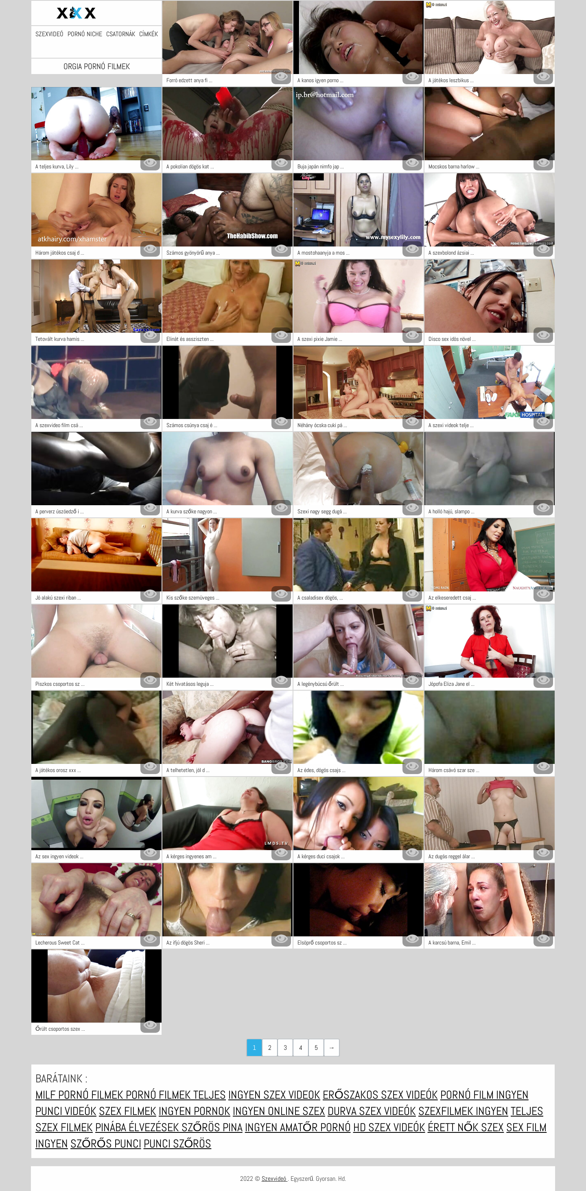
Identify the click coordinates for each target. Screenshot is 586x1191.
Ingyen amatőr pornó (298, 1127)
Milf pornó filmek (80, 1095)
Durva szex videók (372, 1111)
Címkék (148, 34)
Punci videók (65, 1111)
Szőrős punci (105, 1143)
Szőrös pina (212, 1127)
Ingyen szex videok (274, 1095)
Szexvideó (49, 34)
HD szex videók (389, 1127)
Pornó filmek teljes (176, 1095)
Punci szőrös (178, 1143)
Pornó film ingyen (484, 1095)
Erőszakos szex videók (380, 1095)
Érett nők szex (466, 1127)
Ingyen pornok (194, 1111)
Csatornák (120, 34)
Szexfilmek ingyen (463, 1111)
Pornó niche (85, 34)
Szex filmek (127, 1111)
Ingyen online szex (279, 1111)
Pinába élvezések (138, 1127)
